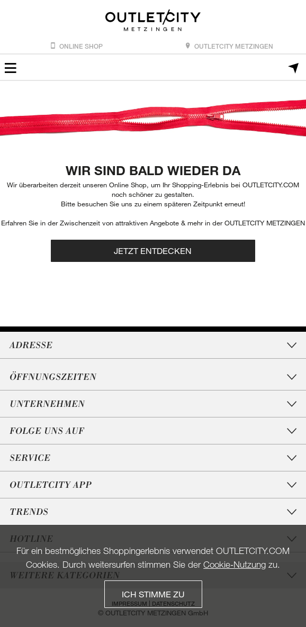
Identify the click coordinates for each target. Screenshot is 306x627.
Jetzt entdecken (153, 251)
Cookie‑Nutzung (234, 564)
